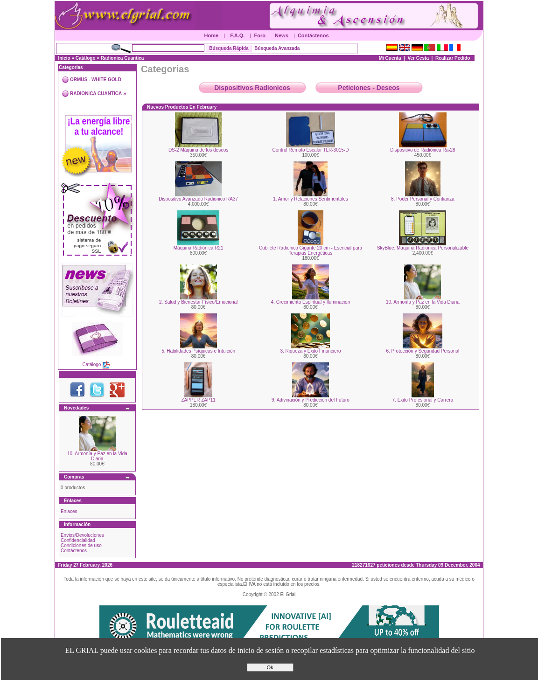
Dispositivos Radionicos (252, 87)
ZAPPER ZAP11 (198, 399)
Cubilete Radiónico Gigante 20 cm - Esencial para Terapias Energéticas (310, 250)
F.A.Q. (237, 35)
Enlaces (69, 511)
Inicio (64, 58)
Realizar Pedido (452, 58)
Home (211, 35)
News (281, 35)
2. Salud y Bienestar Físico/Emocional (198, 302)
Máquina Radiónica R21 (199, 247)
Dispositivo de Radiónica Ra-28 (422, 150)
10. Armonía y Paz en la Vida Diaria (97, 456)
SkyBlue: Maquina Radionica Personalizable (422, 247)
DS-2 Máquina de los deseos (198, 150)
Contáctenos (313, 35)
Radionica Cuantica (122, 58)
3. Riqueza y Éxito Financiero (310, 351)
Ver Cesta (418, 58)
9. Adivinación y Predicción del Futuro (310, 399)
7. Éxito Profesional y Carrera (423, 399)
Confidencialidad (78, 540)
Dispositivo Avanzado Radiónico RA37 (198, 198)
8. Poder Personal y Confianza (422, 198)
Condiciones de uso (81, 545)
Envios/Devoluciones (82, 535)
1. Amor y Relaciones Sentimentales (310, 198)
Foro (260, 35)
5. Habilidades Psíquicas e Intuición (198, 351)
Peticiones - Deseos (368, 87)
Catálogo (86, 58)
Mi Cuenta (390, 58)
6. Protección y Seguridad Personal (423, 351)
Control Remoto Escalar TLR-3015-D (310, 150)
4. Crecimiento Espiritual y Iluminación (310, 302)
